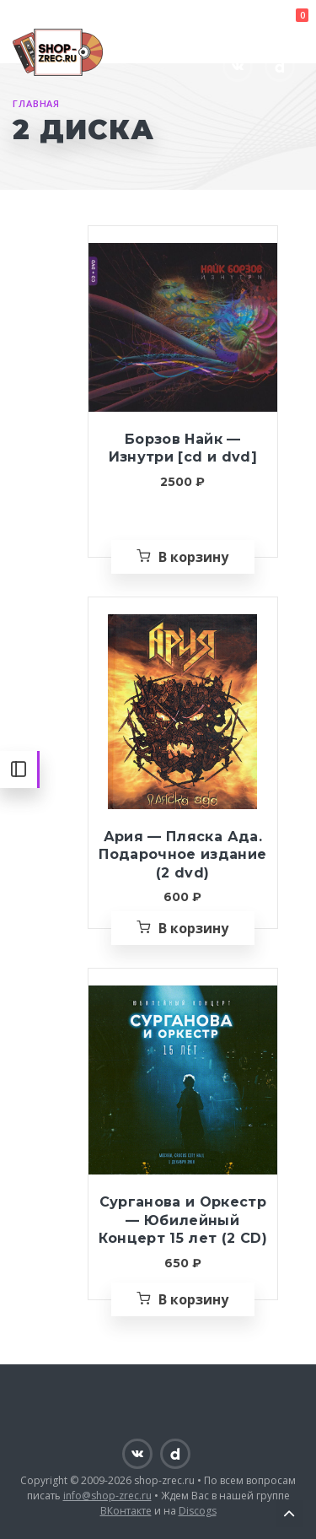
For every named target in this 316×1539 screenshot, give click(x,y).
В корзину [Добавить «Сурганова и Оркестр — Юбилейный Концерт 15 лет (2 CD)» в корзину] (193, 1299)
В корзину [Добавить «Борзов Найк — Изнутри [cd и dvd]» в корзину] (193, 557)
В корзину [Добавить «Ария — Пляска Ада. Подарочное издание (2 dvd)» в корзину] (193, 928)
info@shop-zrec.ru (107, 1495)
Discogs (198, 1511)
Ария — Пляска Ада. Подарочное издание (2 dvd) (182, 855)
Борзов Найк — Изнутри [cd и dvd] (183, 448)
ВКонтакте (126, 1511)
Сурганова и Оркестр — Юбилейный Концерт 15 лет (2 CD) (183, 1220)
